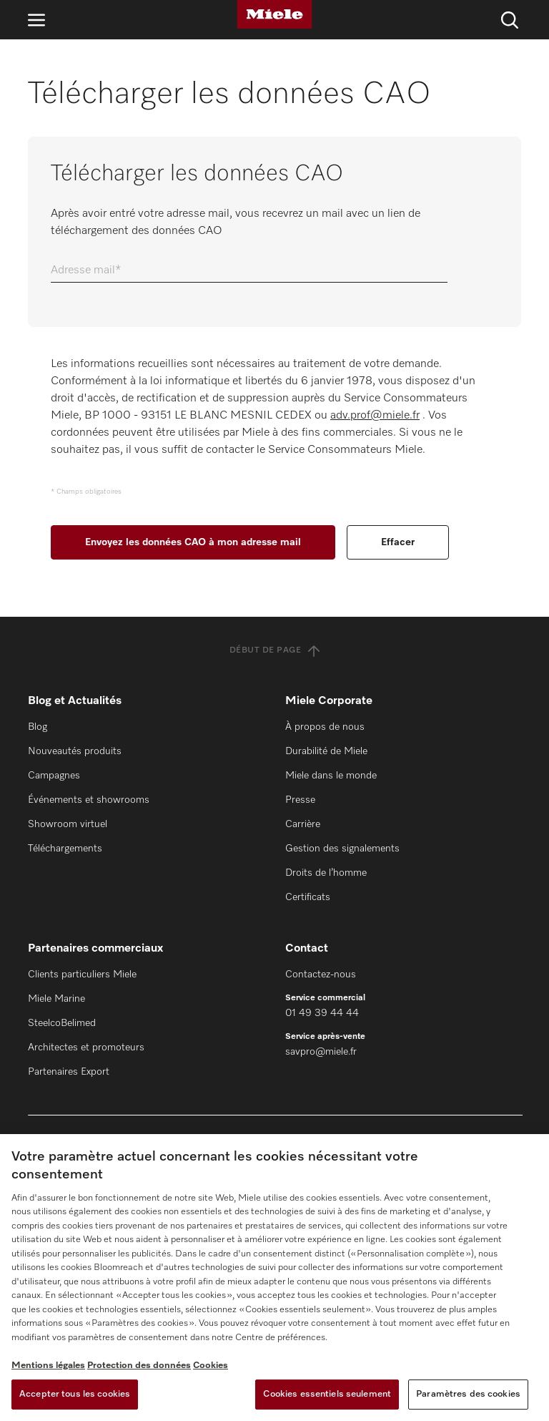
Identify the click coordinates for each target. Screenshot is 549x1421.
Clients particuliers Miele (82, 975)
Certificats (307, 897)
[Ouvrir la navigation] (36, 19)
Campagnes (54, 776)
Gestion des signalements (342, 849)
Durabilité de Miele (326, 751)
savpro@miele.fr (321, 1052)
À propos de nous (325, 727)
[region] (274, 1277)
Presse (300, 800)
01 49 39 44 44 (322, 1013)
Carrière (302, 824)
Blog (37, 727)
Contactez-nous (320, 975)
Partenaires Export (68, 1072)
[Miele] (274, 14)
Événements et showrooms (88, 800)
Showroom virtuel (67, 824)
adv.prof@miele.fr (375, 415)
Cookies (210, 1365)
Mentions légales (48, 1365)
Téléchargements (65, 849)
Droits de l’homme (326, 873)
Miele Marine (56, 999)
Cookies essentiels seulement (327, 1394)
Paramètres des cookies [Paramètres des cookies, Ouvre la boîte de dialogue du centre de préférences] (468, 1394)
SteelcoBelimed (62, 1023)
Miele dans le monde (331, 776)
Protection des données (139, 1365)
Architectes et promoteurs (86, 1047)
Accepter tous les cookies (74, 1394)
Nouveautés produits (75, 751)
